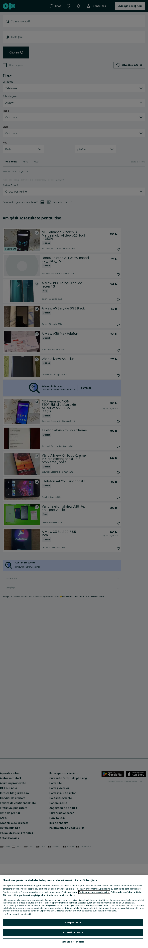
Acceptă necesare (73, 932)
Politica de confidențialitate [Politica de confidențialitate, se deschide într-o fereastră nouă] (126, 892)
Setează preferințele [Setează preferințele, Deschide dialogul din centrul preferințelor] (73, 941)
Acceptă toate (73, 922)
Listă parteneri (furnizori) (17, 914)
